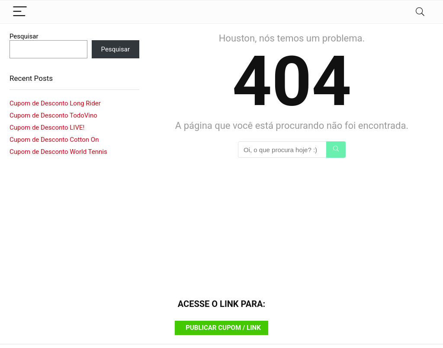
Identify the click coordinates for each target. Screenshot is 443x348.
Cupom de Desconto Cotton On (54, 140)
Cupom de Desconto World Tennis (58, 152)
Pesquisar (24, 36)
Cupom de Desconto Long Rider (55, 103)
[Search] (420, 11)
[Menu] (20, 11)
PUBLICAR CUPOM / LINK (223, 328)
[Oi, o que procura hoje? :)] (336, 149)
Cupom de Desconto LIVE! (47, 127)
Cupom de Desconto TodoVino (53, 115)
